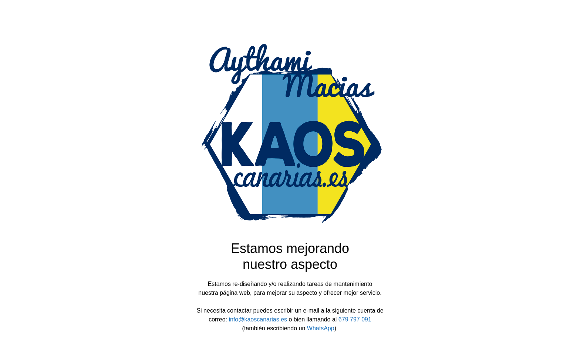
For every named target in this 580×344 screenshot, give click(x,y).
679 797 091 (354, 319)
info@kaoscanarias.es (258, 319)
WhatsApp (320, 328)
